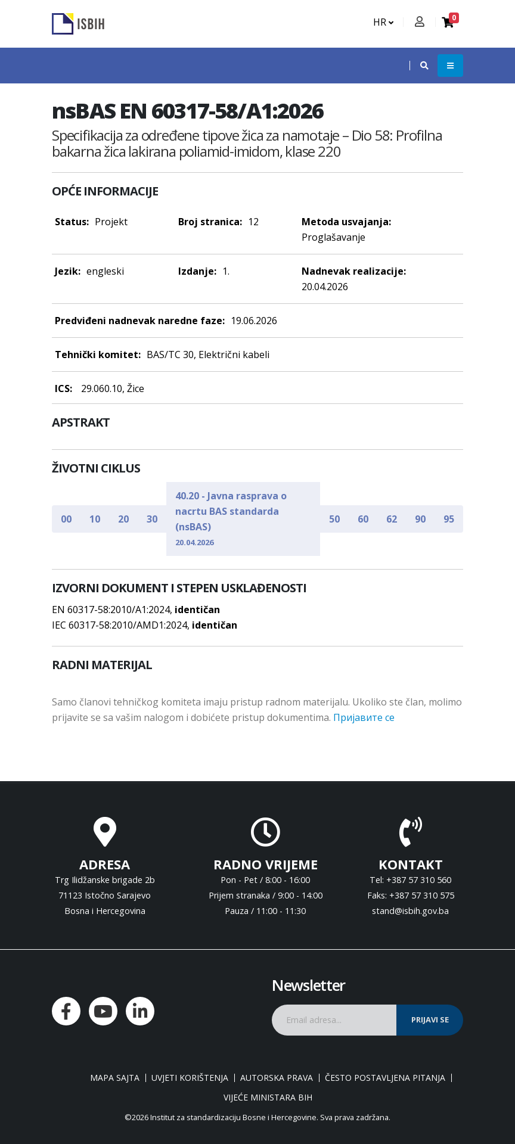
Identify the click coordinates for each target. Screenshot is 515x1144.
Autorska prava (276, 1078)
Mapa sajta (114, 1078)
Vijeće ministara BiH (268, 1097)
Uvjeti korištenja (189, 1078)
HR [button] (383, 22)
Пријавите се (364, 717)
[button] (418, 65)
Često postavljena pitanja (385, 1078)
